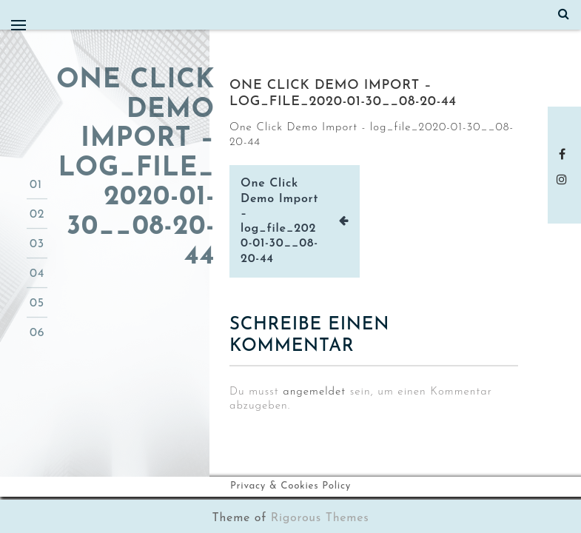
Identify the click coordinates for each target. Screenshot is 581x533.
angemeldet (314, 392)
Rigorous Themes (320, 518)
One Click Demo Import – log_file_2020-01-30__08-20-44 (279, 221)
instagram (564, 179)
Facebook (564, 154)
